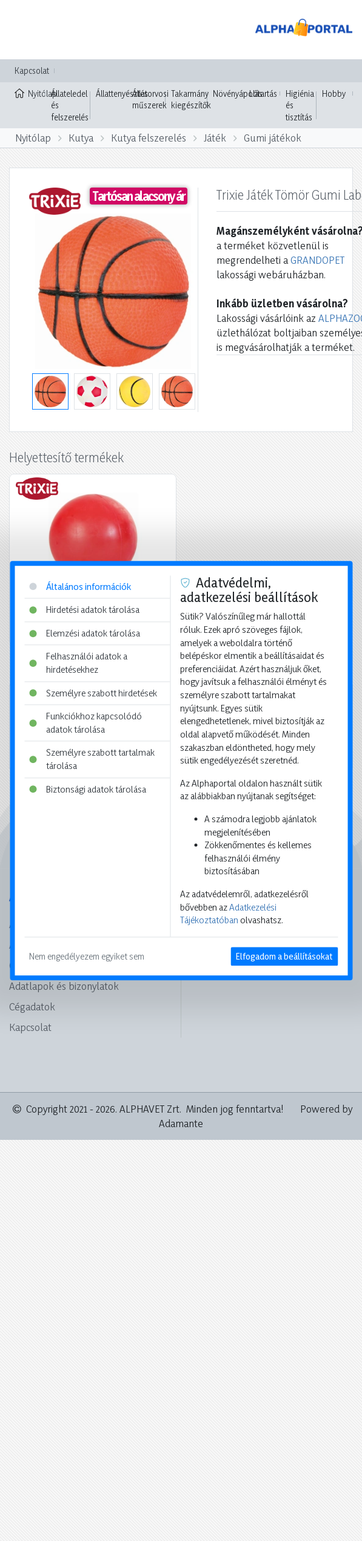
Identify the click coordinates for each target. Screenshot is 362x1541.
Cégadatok (32, 1006)
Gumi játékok (272, 137)
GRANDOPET (317, 260)
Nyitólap (30, 93)
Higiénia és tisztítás (300, 105)
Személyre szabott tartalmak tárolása (92, 759)
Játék (215, 137)
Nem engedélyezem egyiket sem (86, 956)
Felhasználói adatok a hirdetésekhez (78, 663)
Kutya (81, 137)
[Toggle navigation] (27, 30)
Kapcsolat (32, 70)
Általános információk (80, 586)
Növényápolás (238, 93)
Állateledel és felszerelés (70, 105)
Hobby (334, 93)
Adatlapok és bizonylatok (64, 986)
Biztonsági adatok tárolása (87, 789)
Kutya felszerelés (148, 137)
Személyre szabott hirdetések (93, 693)
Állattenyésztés (122, 93)
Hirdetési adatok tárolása (84, 609)
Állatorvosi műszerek (150, 99)
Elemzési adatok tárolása (84, 633)
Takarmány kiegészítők (191, 99)
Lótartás (263, 93)
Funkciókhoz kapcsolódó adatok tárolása (85, 723)
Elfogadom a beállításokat (284, 956)
